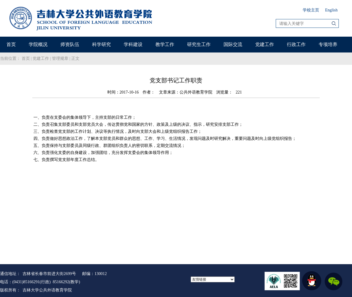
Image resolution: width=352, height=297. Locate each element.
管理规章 (60, 58)
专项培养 (328, 44)
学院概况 (38, 44)
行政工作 (296, 44)
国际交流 (233, 44)
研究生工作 (199, 44)
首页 (11, 44)
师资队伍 (69, 44)
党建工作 (264, 44)
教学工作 (164, 44)
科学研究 (101, 44)
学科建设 (133, 44)
